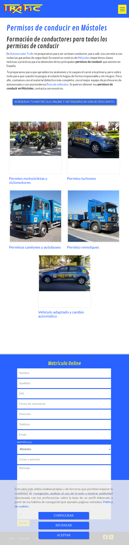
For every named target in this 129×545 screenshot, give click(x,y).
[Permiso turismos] (93, 147)
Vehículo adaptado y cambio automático (61, 314)
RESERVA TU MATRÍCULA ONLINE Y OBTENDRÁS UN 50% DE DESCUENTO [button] (65, 101)
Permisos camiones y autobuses (35, 247)
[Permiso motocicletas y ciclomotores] (35, 147)
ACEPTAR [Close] (64, 535)
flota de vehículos (57, 84)
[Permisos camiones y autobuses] (35, 216)
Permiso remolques (83, 247)
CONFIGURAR (63, 515)
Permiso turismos (81, 178)
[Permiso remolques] (93, 216)
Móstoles (84, 57)
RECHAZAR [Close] (63, 525)
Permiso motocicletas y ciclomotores (28, 180)
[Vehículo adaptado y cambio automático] (64, 281)
